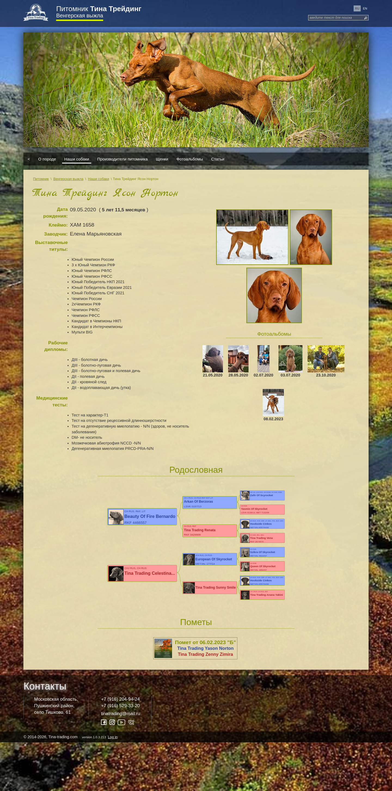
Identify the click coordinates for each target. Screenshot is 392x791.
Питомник (98, 9)
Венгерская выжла (79, 15)
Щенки (162, 159)
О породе (47, 159)
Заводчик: (56, 234)
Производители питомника (122, 159)
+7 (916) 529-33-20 (120, 754)
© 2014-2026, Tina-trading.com (70, 785)
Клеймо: (58, 225)
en (365, 8)
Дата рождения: (55, 212)
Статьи (218, 159)
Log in (112, 785)
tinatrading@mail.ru (120, 762)
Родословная (196, 470)
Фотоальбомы (189, 159)
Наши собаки (76, 159)
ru (357, 8)
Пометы (196, 670)
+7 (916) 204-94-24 (120, 747)
